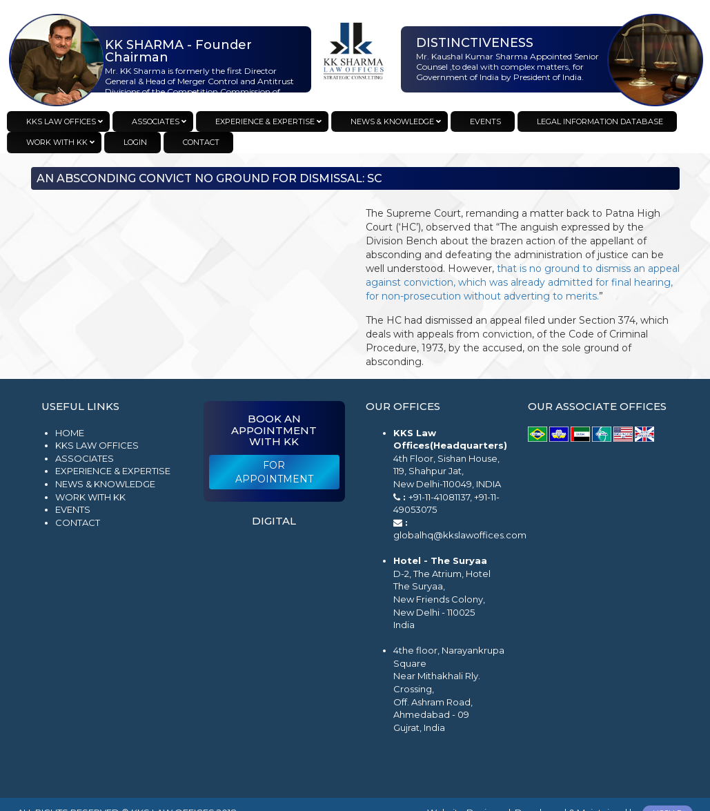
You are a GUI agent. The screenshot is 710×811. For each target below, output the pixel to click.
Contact (77, 522)
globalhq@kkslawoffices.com (459, 534)
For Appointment (274, 472)
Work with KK (90, 496)
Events (72, 509)
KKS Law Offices (97, 445)
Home (69, 432)
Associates (84, 458)
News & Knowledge (105, 483)
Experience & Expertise (112, 470)
